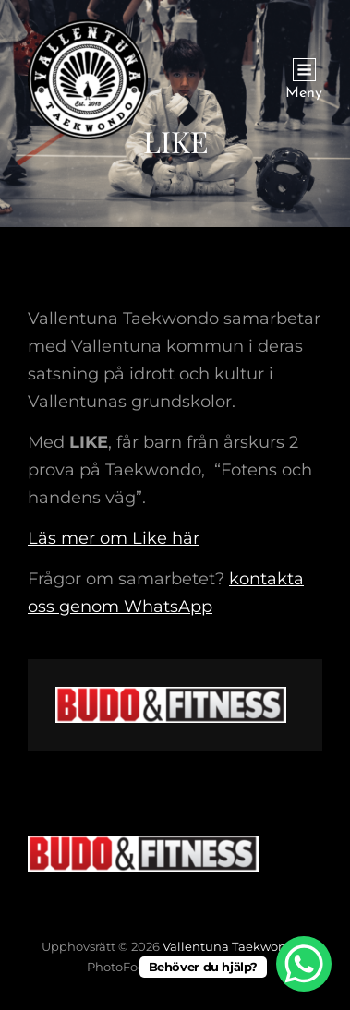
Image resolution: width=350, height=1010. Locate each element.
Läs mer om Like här (113, 538)
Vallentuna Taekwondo (232, 946)
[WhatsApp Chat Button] (304, 964)
